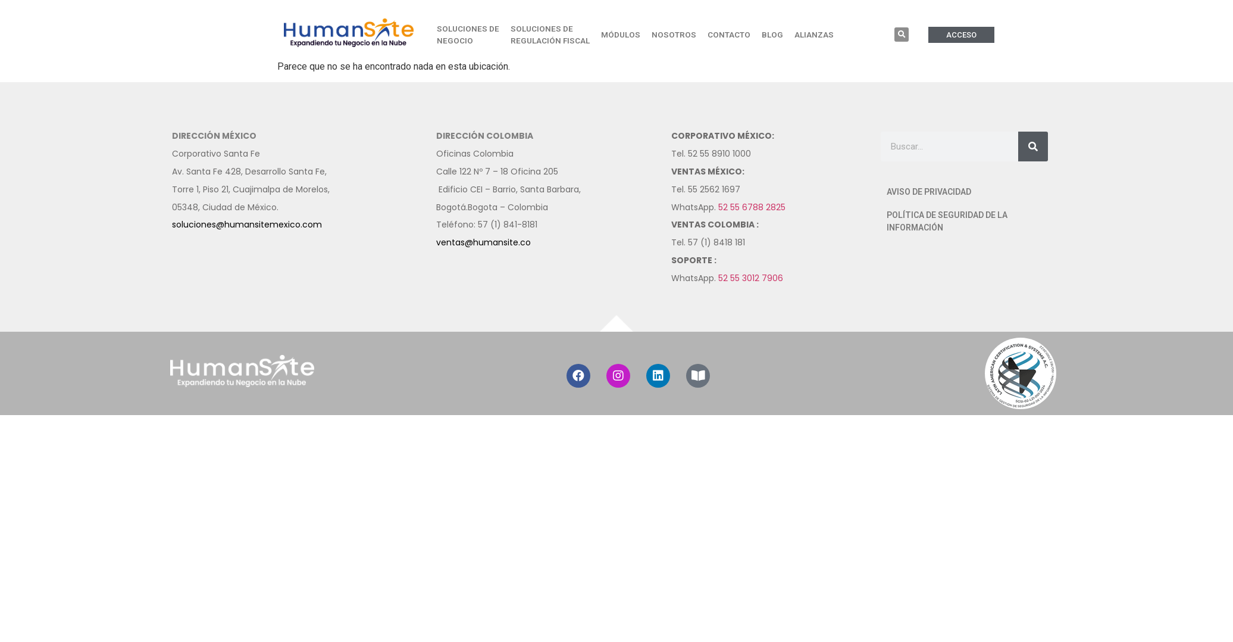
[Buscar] (1033, 146)
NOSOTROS (674, 34)
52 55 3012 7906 (750, 278)
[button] (901, 34)
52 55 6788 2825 (752, 207)
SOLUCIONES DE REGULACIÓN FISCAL (550, 34)
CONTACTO (729, 34)
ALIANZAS (814, 34)
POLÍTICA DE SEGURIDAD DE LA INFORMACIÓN (947, 221)
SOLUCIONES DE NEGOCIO (468, 34)
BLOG (772, 34)
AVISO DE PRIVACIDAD (929, 192)
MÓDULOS (620, 34)
